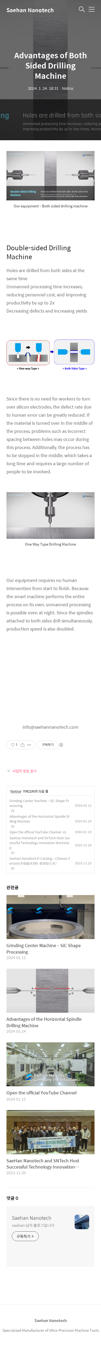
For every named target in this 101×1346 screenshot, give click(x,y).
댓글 (12, 1198)
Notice (16, 791)
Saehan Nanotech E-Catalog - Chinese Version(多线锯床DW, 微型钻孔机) (39, 861)
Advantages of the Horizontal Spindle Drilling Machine (39, 819)
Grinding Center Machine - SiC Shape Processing (39, 803)
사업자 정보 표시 (21, 771)
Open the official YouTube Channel (35, 832)
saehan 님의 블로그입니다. (33, 1225)
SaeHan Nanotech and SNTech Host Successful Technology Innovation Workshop (39, 842)
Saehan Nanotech (30, 9)
